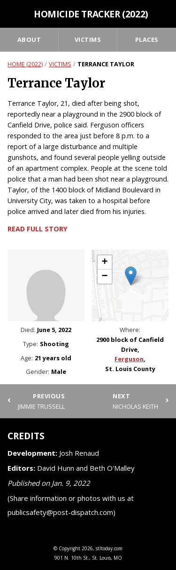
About (29, 39)
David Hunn (55, 468)
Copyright (69, 548)
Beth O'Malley (112, 468)
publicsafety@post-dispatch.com (60, 512)
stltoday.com (109, 548)
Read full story (38, 228)
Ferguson (129, 359)
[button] (131, 275)
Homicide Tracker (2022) (91, 14)
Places (147, 39)
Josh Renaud (79, 453)
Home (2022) (25, 64)
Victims (88, 39)
